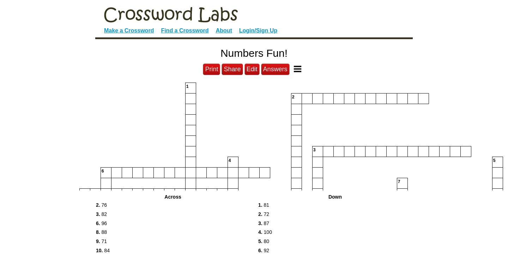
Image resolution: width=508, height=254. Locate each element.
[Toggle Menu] (297, 69)
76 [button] (101, 205)
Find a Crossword (184, 31)
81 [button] (263, 205)
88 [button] (101, 232)
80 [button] (263, 241)
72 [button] (263, 214)
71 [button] (101, 241)
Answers (275, 69)
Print (211, 69)
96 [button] (101, 223)
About (224, 31)
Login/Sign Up (258, 31)
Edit (252, 69)
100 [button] (265, 232)
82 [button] (101, 214)
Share (232, 69)
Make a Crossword (129, 31)
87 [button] (263, 223)
